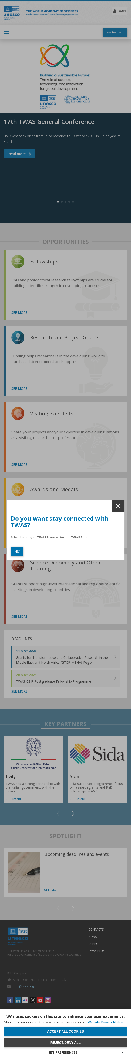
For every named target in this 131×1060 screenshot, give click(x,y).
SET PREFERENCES (62, 1052)
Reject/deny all (65, 1043)
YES (17, 551)
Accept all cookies (65, 1031)
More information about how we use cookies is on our (63, 1022)
